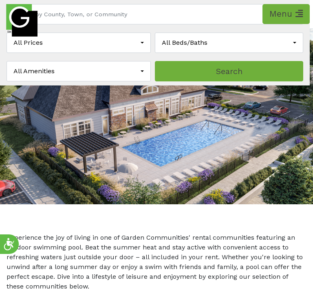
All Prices (28, 42)
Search (229, 71)
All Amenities (34, 71)
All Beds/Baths (184, 42)
